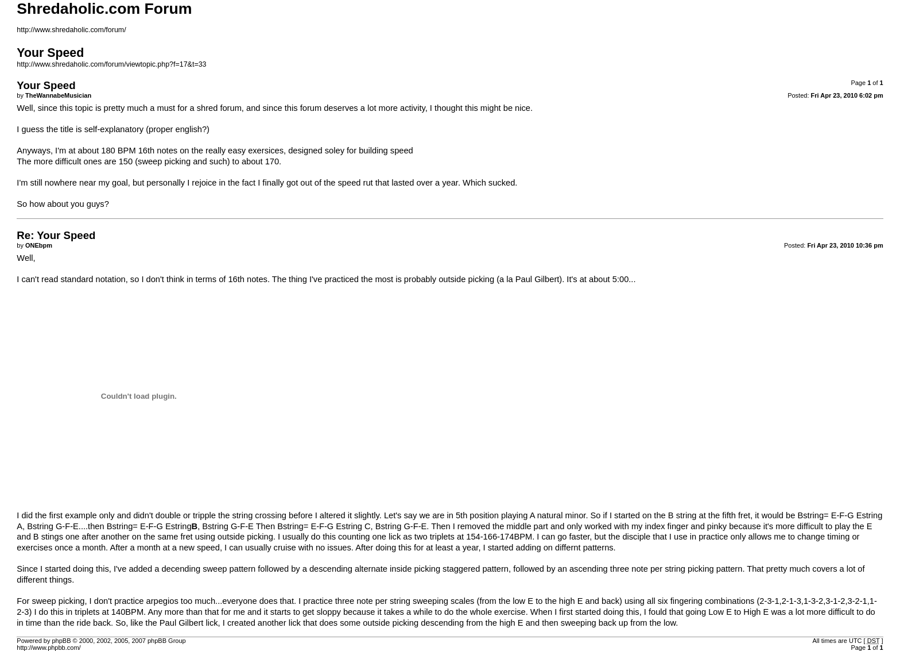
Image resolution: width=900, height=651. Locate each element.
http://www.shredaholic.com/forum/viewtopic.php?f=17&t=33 (111, 64)
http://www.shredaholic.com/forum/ (71, 30)
